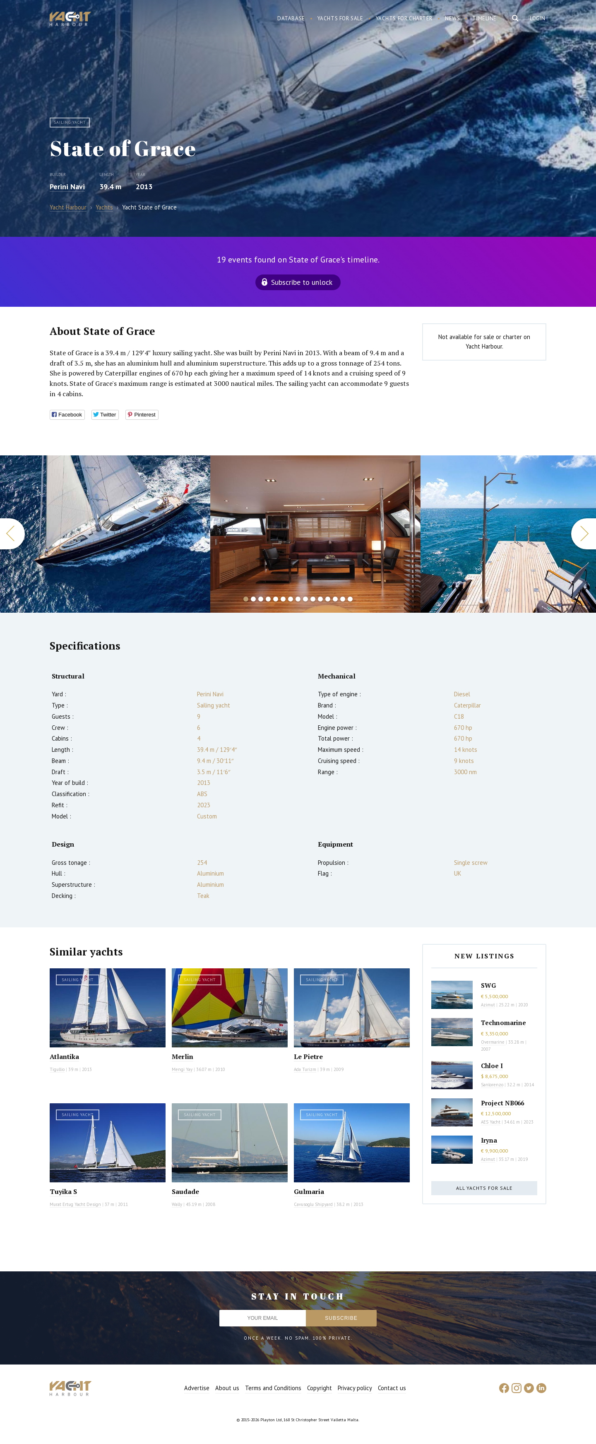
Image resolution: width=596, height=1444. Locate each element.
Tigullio (57, 1069)
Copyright (319, 1388)
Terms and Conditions (273, 1388)
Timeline (484, 18)
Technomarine (503, 1022)
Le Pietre (308, 1056)
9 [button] (305, 599)
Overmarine (493, 1042)
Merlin (182, 1056)
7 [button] (290, 599)
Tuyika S (63, 1191)
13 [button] (335, 599)
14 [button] (342, 599)
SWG (488, 985)
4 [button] (268, 599)
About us (227, 1388)
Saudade (185, 1191)
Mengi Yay (182, 1069)
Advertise (196, 1388)
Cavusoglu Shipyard (313, 1204)
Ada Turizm (305, 1069)
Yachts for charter (404, 18)
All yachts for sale (484, 1188)
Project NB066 (502, 1103)
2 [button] (253, 599)
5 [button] (275, 599)
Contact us (392, 1388)
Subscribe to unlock (301, 282)
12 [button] (327, 599)
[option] (105, 534)
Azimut (488, 1005)
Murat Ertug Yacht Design (75, 1204)
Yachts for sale (340, 18)
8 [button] (298, 599)
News (452, 18)
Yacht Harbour (70, 20)
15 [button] (350, 599)
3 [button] (260, 599)
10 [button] (312, 599)
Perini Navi (67, 186)
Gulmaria (309, 1191)
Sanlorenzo (492, 1085)
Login (538, 18)
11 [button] (320, 599)
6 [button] (283, 599)
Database (291, 18)
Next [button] (583, 533)
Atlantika (64, 1056)
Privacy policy (355, 1388)
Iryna (489, 1140)
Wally (177, 1204)
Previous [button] (12, 533)
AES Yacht (490, 1122)
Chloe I (492, 1065)
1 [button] (245, 599)
